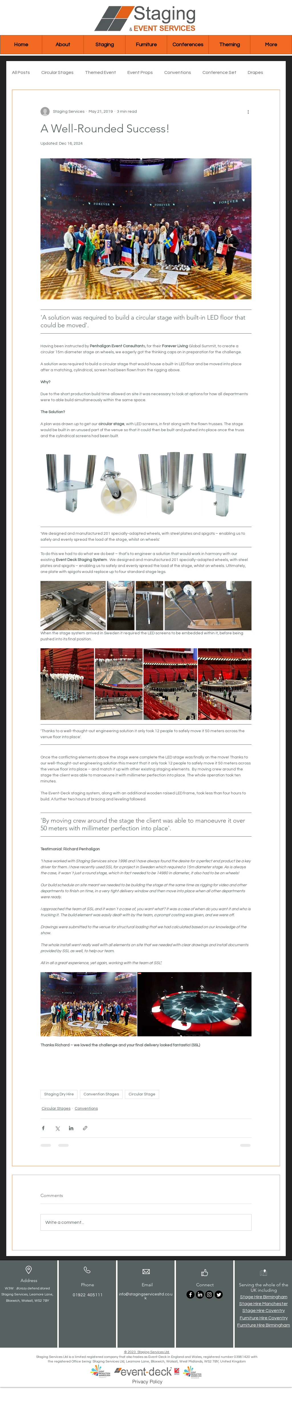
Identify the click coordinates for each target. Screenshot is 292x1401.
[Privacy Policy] (147, 1381)
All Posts (21, 72)
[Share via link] (85, 1128)
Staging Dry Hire (59, 1094)
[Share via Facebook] (43, 1128)
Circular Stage (142, 1094)
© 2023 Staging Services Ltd (147, 1352)
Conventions (177, 72)
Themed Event (100, 72)
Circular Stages (57, 72)
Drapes (255, 72)
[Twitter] (219, 1295)
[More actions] (248, 111)
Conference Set (219, 72)
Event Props (140, 72)
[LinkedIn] (200, 1295)
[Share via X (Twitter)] (57, 1128)
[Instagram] (209, 1295)
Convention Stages (101, 1094)
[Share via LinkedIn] (71, 1128)
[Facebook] (190, 1295)
